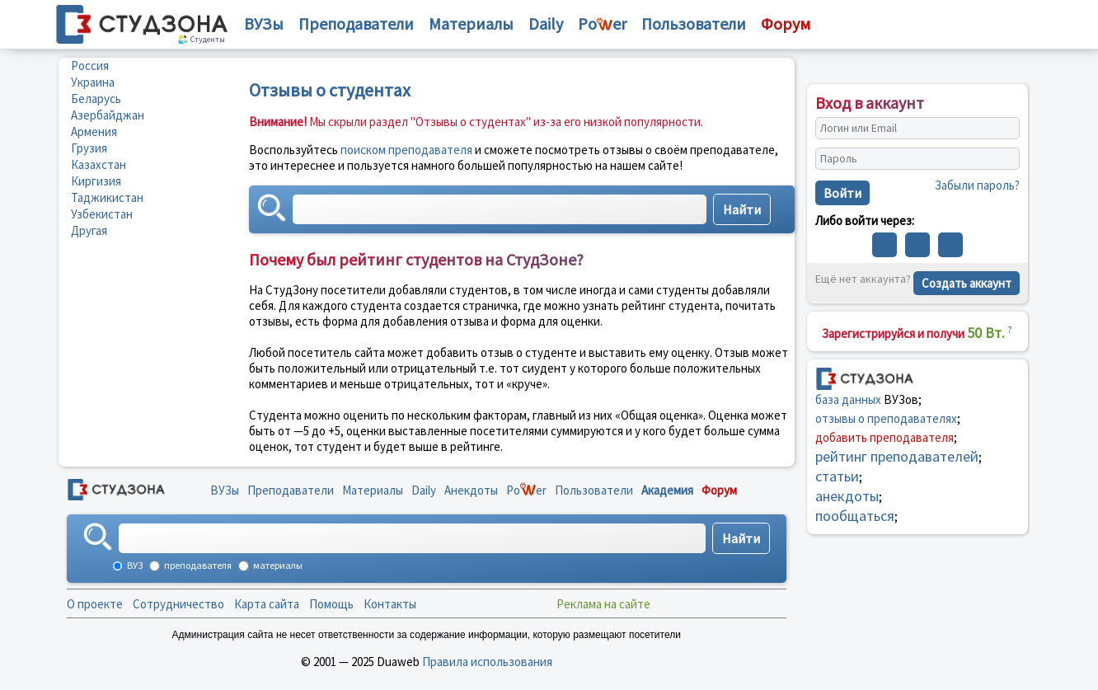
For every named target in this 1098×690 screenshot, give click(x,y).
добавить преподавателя (884, 437)
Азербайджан (107, 115)
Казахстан (98, 164)
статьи (837, 476)
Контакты (390, 604)
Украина (93, 82)
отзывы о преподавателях (886, 418)
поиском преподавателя (406, 149)
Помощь (331, 604)
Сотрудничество (178, 604)
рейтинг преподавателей (896, 456)
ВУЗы (264, 23)
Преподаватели (356, 23)
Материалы (471, 23)
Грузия (89, 148)
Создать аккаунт (966, 283)
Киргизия (96, 181)
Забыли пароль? (977, 185)
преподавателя (197, 565)
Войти (842, 193)
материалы (277, 565)
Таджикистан (107, 197)
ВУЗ (134, 565)
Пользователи (693, 23)
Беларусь (96, 98)
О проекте (95, 604)
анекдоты (847, 495)
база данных (848, 399)
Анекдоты (471, 490)
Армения (94, 131)
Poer (602, 23)
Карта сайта (266, 604)
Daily (545, 23)
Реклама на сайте (603, 604)
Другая (89, 230)
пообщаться (854, 515)
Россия (90, 65)
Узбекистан (102, 214)
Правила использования (487, 661)
